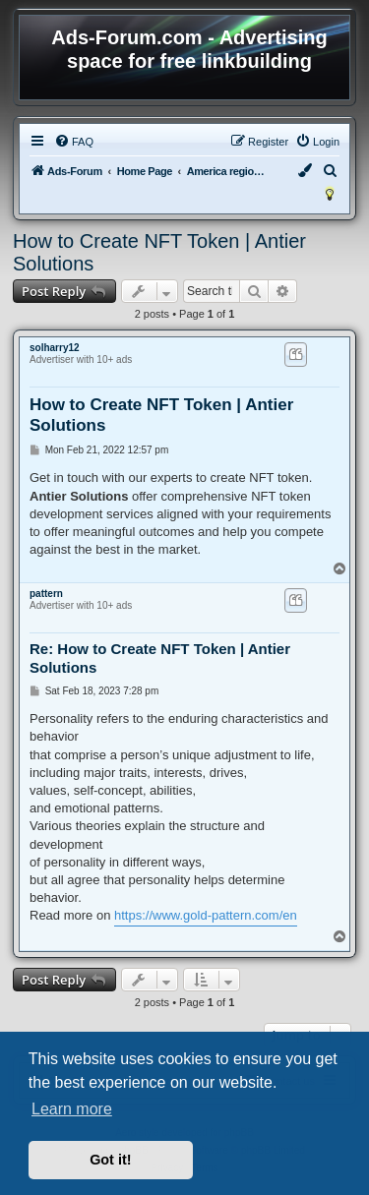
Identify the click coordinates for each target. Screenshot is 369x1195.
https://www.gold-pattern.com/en (205, 915)
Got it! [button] (110, 1159)
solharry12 (55, 347)
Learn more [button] (71, 1109)
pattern (46, 593)
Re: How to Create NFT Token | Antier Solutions (160, 658)
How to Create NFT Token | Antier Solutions (159, 252)
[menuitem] (73, 141)
